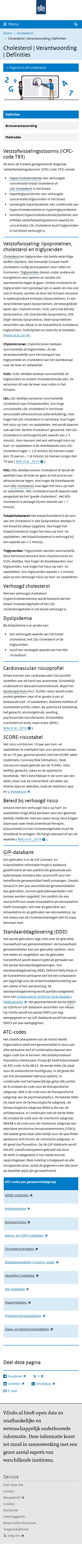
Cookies (9, 1504)
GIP (7, 852)
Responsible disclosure (19, 1523)
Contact (8, 1491)
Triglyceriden (29, 272)
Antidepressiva (17, 1208)
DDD (70, 1002)
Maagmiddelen (18, 1302)
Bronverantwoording (21, 126)
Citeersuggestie (14, 1516)
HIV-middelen (17, 1289)
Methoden (13, 137)
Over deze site (13, 1485)
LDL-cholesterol (21, 189)
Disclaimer (10, 1510)
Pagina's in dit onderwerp (27, 67)
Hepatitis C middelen (22, 1275)
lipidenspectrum (15, 691)
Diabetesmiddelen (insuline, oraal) (32, 1262)
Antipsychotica (17, 1222)
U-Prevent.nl (19, 791)
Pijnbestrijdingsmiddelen (25, 1316)
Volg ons (25, 1535)
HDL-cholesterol (22, 486)
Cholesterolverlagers (21, 1249)
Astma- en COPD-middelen (26, 1235)
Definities (23, 114)
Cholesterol (25, 33)
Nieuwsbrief (23, 1497)
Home (7, 33)
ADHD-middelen (19, 1195)
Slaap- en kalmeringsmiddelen (29, 1329)
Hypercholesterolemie (26, 178)
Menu (13, 24)
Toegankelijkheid (15, 1529)
